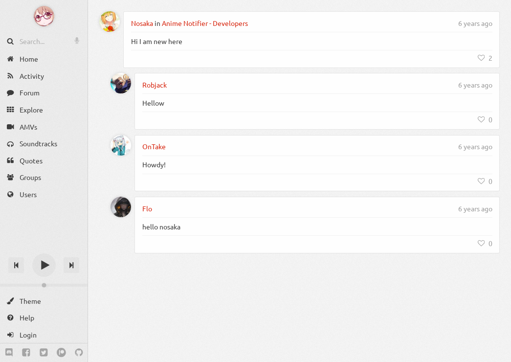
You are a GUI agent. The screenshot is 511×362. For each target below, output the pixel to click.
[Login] (44, 334)
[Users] (44, 194)
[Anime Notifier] (44, 16)
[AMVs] (44, 126)
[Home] (44, 59)
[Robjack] (121, 83)
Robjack (154, 84)
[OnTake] (121, 145)
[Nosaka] (109, 21)
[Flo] (121, 207)
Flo (147, 208)
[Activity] (44, 76)
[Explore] (44, 109)
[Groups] (44, 177)
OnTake (154, 146)
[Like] (485, 57)
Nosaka (142, 23)
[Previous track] (16, 265)
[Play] (44, 265)
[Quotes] (44, 160)
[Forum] (44, 92)
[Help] (44, 317)
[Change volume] (44, 285)
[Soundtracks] (44, 143)
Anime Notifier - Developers (205, 23)
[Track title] (44, 247)
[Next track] (71, 265)
